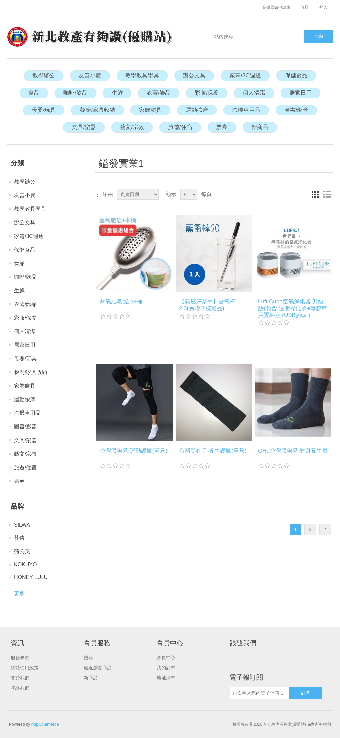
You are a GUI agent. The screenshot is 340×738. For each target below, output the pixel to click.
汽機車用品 (246, 110)
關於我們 (20, 677)
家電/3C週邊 (245, 75)
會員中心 (166, 657)
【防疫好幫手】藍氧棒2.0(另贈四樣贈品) (207, 304)
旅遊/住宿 (180, 127)
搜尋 (88, 657)
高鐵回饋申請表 (276, 7)
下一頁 (325, 529)
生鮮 (117, 93)
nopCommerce (45, 724)
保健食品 (296, 75)
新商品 (259, 127)
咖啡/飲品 (75, 93)
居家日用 (300, 93)
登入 (323, 7)
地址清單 (166, 677)
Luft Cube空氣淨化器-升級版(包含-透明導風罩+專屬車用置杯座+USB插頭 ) (292, 308)
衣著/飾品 (159, 93)
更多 (19, 593)
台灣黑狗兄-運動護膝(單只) (133, 451)
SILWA (22, 525)
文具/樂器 (84, 127)
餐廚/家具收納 (97, 110)
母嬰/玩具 (44, 110)
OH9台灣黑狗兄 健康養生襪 (293, 451)
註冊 (305, 7)
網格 (315, 194)
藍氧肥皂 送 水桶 (121, 301)
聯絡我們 (20, 687)
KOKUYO (25, 564)
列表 (327, 194)
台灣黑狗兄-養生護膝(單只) (213, 451)
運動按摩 (197, 110)
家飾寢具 (150, 110)
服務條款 (20, 657)
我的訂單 (166, 667)
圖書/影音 (296, 110)
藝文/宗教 (132, 127)
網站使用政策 (25, 667)
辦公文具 (194, 75)
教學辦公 (43, 75)
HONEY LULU (31, 577)
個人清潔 (254, 93)
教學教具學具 (142, 75)
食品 (34, 93)
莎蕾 (19, 538)
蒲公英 (22, 551)
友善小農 (90, 75)
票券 (221, 127)
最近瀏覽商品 (98, 667)
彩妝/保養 (207, 93)
